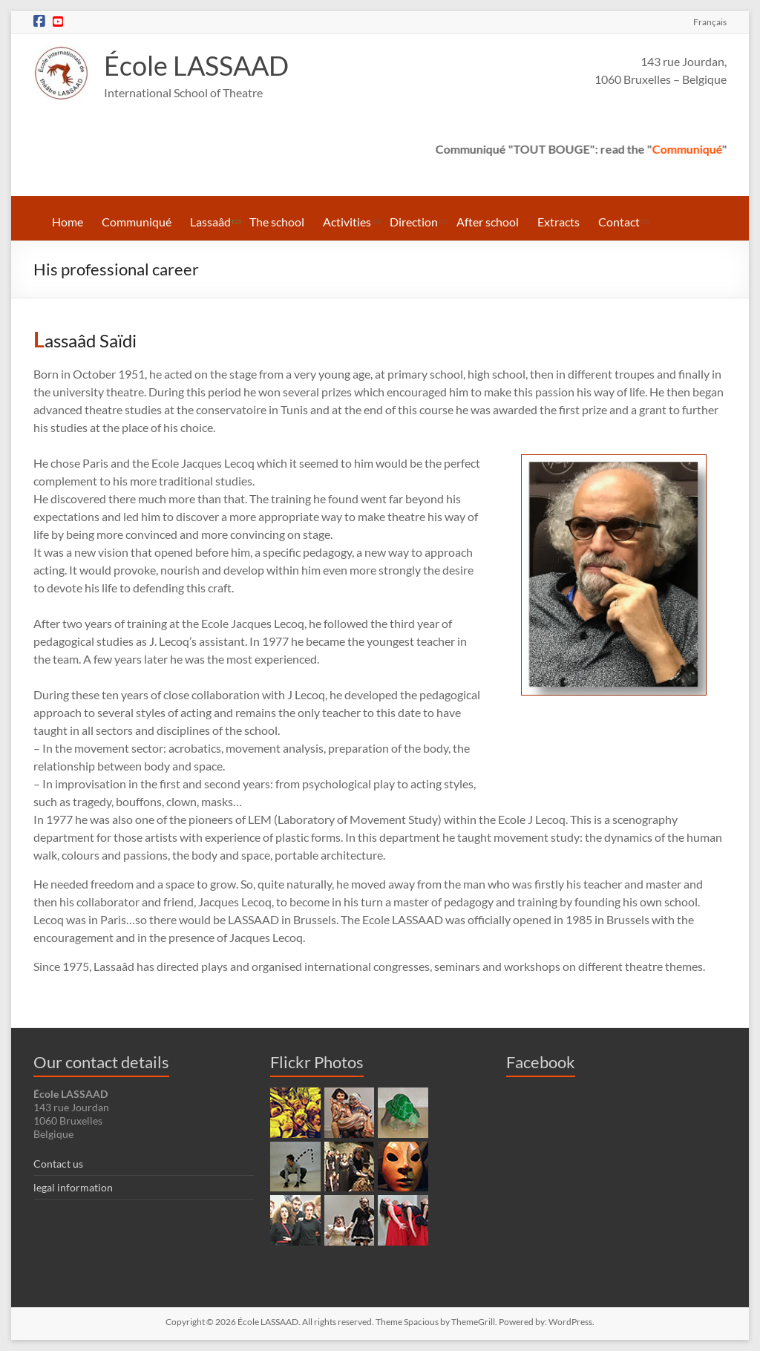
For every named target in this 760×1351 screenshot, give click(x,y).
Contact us (58, 1163)
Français (710, 21)
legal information (73, 1187)
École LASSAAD (196, 66)
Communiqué (700, 149)
